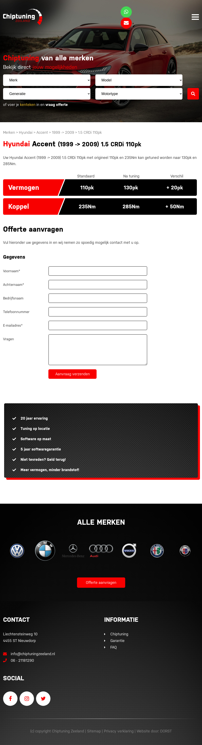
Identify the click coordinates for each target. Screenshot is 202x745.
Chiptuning (119, 634)
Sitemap (94, 731)
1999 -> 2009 (63, 132)
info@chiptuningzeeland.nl (29, 654)
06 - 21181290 (18, 660)
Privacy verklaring (119, 731)
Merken (9, 132)
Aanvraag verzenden (72, 374)
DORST (166, 731)
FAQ (113, 647)
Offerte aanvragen (101, 582)
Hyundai (26, 132)
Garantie (117, 640)
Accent (42, 132)
